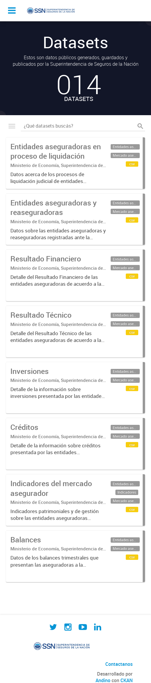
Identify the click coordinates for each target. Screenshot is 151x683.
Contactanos (119, 664)
